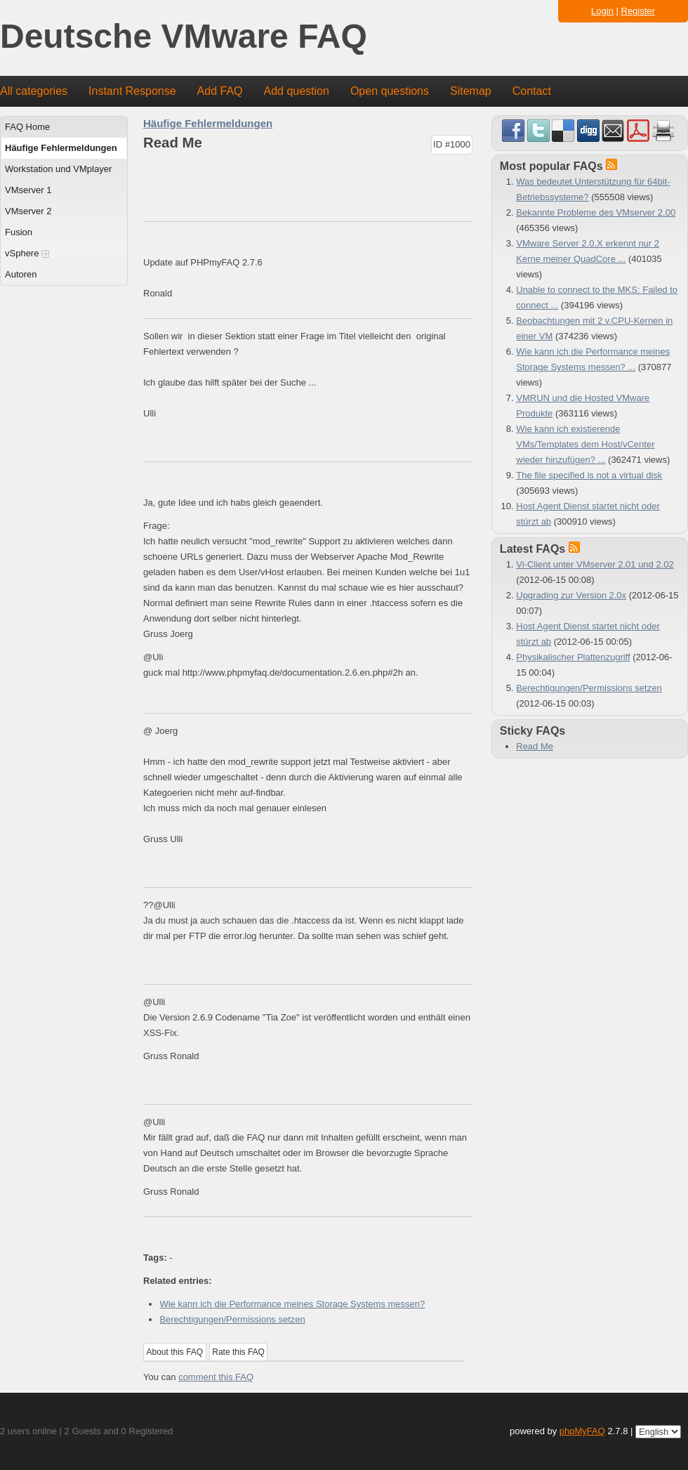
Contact (531, 91)
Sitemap (470, 91)
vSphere (27, 253)
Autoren (21, 274)
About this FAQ (175, 1352)
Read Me (534, 746)
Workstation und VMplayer (58, 169)
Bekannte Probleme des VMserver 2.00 (595, 212)
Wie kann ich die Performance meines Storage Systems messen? (292, 1304)
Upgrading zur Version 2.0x (571, 595)
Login (602, 11)
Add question (296, 91)
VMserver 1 (28, 190)
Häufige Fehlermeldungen (61, 148)
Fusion (18, 232)
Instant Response (132, 91)
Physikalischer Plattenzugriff (573, 657)
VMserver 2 (28, 211)
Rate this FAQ (238, 1352)
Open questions (389, 91)
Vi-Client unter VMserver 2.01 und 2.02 (595, 564)
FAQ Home (27, 127)
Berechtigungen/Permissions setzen (232, 1319)
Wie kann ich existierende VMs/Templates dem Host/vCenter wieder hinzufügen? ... (585, 444)
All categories (33, 91)
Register (638, 11)
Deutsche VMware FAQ (183, 37)
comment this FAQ (215, 1377)
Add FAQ (220, 91)
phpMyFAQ (582, 1431)
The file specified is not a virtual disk (589, 475)
